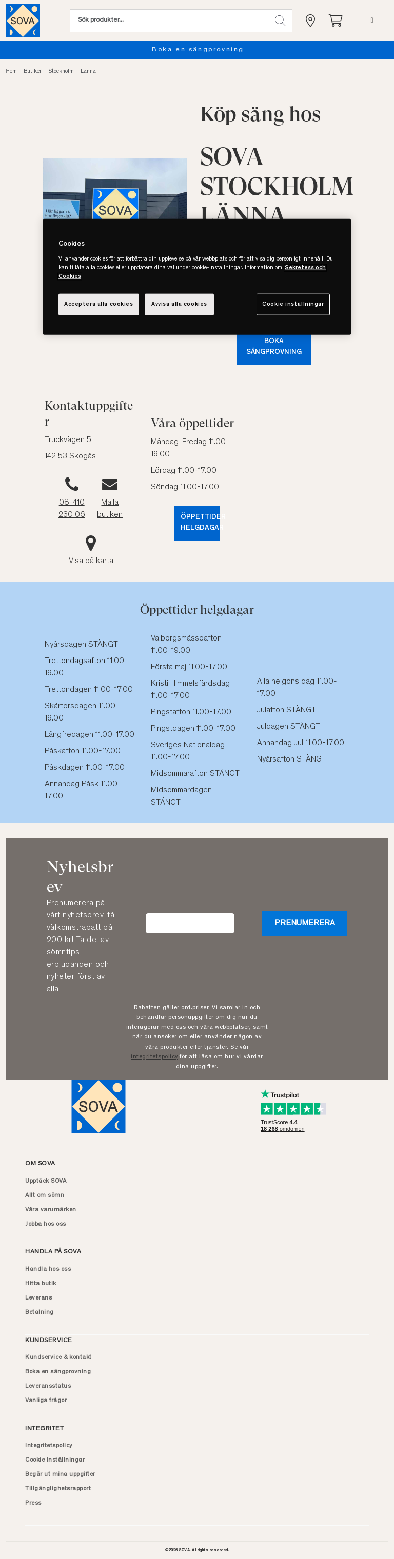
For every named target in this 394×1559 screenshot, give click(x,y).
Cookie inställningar (293, 304)
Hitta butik (40, 1284)
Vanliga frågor (46, 1400)
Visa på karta (91, 561)
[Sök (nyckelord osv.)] (169, 20)
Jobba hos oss (45, 1224)
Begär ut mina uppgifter (60, 1474)
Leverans (38, 1298)
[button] (280, 20)
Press (33, 1503)
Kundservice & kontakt (58, 1357)
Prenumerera (304, 923)
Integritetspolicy (48, 1446)
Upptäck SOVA (45, 1181)
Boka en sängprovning (211, 50)
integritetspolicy (154, 1057)
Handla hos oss (48, 1269)
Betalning (39, 1312)
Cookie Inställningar (55, 1460)
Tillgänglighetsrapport (58, 1489)
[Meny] (371, 21)
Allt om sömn (44, 1195)
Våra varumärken (50, 1210)
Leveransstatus (48, 1386)
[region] (197, 277)
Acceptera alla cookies (98, 304)
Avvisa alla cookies (179, 304)
